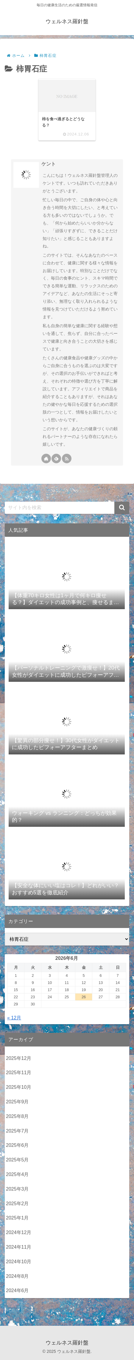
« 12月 (14, 1017)
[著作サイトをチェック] (46, 458)
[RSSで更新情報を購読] (66, 458)
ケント (48, 163)
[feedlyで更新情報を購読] (56, 458)
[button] (121, 508)
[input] (67, 508)
